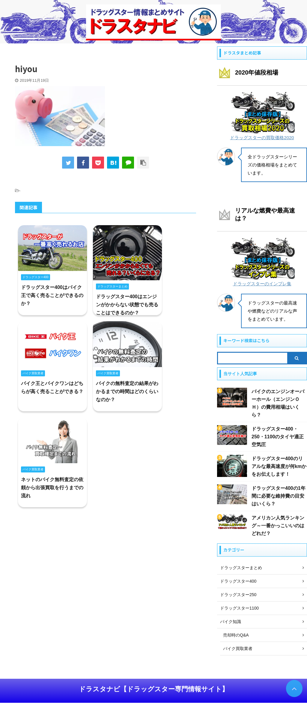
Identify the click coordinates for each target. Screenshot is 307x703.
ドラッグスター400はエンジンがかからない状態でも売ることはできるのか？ (127, 304)
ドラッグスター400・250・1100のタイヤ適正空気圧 (278, 436)
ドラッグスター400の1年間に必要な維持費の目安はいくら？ (279, 496)
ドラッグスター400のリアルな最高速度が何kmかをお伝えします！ (279, 466)
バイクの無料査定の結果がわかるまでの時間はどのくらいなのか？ (127, 391)
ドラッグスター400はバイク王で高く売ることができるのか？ (52, 295)
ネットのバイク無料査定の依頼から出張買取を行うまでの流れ (52, 487)
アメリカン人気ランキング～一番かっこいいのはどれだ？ (278, 525)
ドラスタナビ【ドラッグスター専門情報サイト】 (153, 689)
